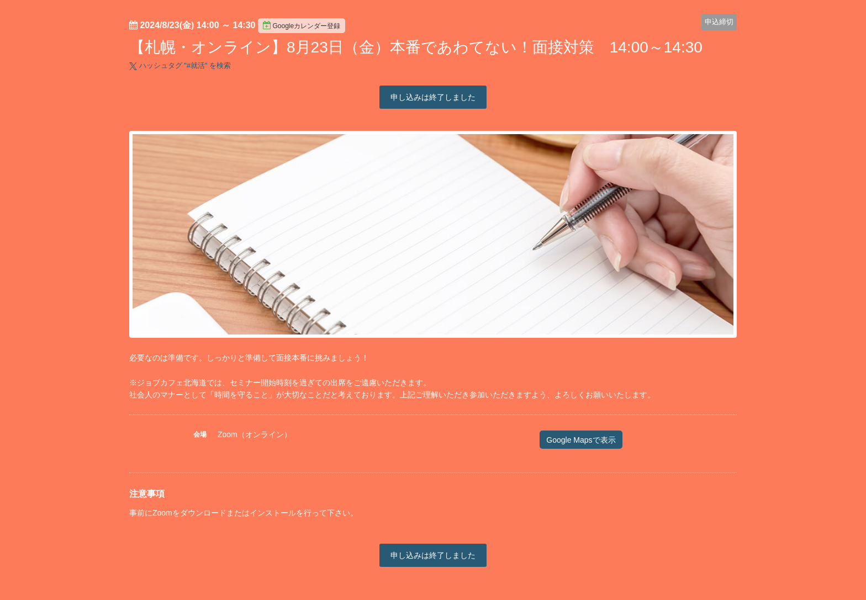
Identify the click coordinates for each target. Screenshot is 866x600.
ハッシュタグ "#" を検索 (180, 65)
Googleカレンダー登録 (301, 25)
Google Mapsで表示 (580, 440)
